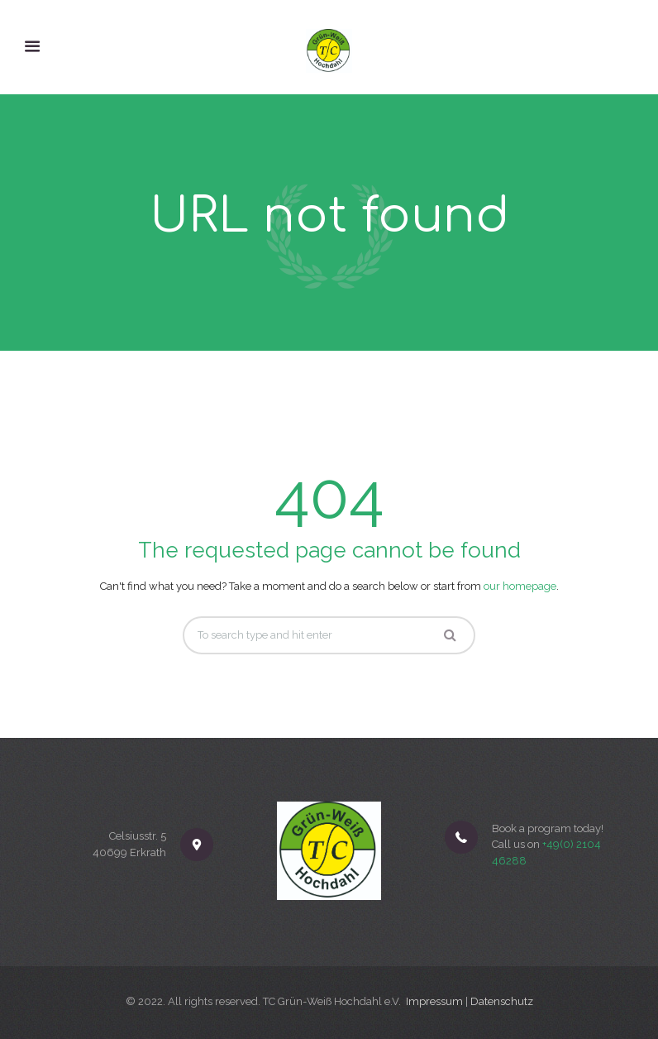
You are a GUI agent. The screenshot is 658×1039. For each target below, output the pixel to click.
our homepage (520, 586)
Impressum (434, 1001)
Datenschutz (501, 1001)
